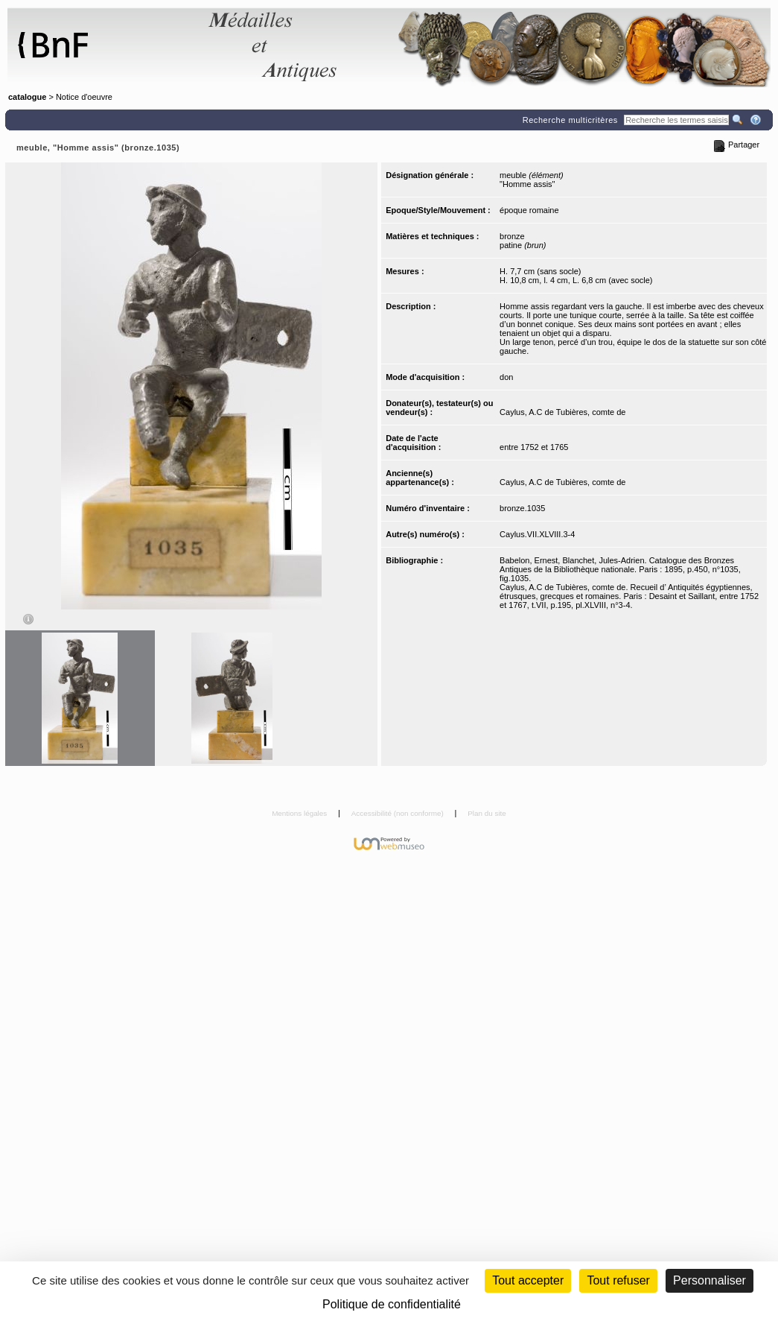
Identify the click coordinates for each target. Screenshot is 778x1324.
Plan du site (487, 813)
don (506, 377)
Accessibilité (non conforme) (398, 813)
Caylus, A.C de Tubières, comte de (562, 412)
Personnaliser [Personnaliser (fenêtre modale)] (709, 1280)
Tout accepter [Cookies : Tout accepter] (528, 1280)
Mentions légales (300, 813)
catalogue (27, 96)
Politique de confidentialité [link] (391, 1304)
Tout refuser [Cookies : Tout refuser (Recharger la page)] (618, 1280)
